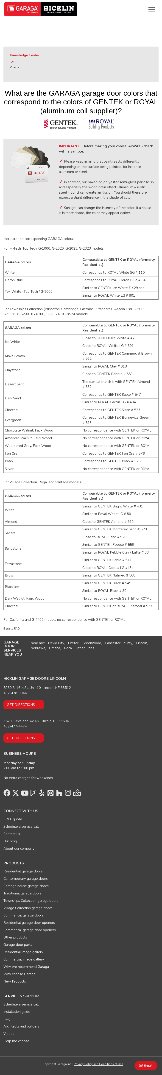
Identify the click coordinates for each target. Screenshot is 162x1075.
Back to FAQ (11, 629)
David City (56, 643)
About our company (18, 848)
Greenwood (91, 643)
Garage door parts (17, 944)
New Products (14, 981)
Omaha (54, 648)
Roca (68, 648)
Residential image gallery (23, 952)
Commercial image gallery (23, 959)
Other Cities (85, 648)
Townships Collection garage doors (30, 900)
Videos (14, 67)
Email (148, 1065)
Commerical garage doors (23, 915)
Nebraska (38, 648)
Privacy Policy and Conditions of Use (98, 1064)
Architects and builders (21, 1026)
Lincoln (141, 643)
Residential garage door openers (29, 922)
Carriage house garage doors (26, 886)
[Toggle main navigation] (152, 9)
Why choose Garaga (19, 974)
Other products (15, 937)
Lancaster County (118, 643)
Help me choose (16, 1041)
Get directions (21, 704)
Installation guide (16, 1011)
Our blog (10, 841)
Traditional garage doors (22, 893)
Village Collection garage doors (28, 908)
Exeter (73, 643)
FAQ (13, 62)
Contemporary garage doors (25, 878)
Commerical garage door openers (29, 930)
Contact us (11, 834)
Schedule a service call (21, 826)
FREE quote (12, 819)
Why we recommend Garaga (26, 966)
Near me (37, 643)
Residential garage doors (23, 871)
